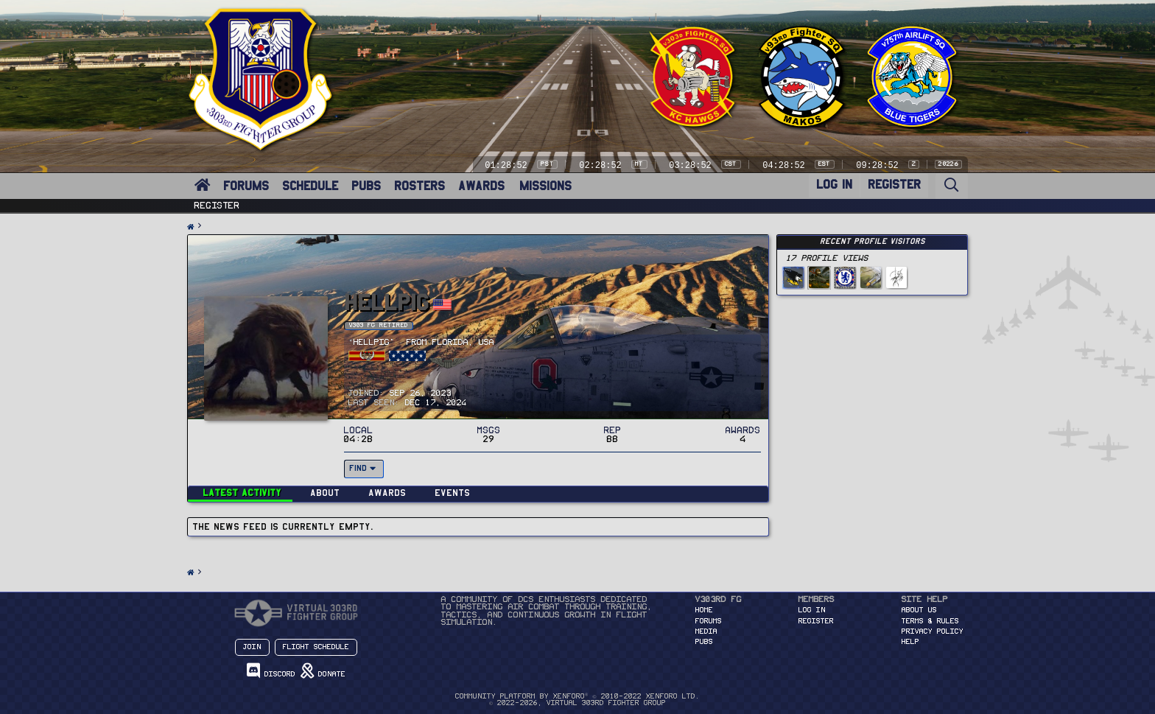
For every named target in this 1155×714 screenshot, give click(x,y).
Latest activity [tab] (242, 492)
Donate (323, 671)
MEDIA (706, 631)
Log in (812, 610)
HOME (704, 610)
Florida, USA (463, 342)
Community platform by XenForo (577, 696)
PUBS (366, 186)
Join (252, 647)
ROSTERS (419, 186)
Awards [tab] (387, 492)
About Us (919, 610)
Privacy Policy (932, 631)
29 (489, 439)
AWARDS (481, 186)
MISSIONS (545, 186)
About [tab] (325, 492)
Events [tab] (452, 492)
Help (910, 642)
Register (217, 205)
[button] (213, 178)
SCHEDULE (310, 186)
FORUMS (246, 186)
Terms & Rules (930, 621)
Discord (271, 671)
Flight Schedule (316, 647)
